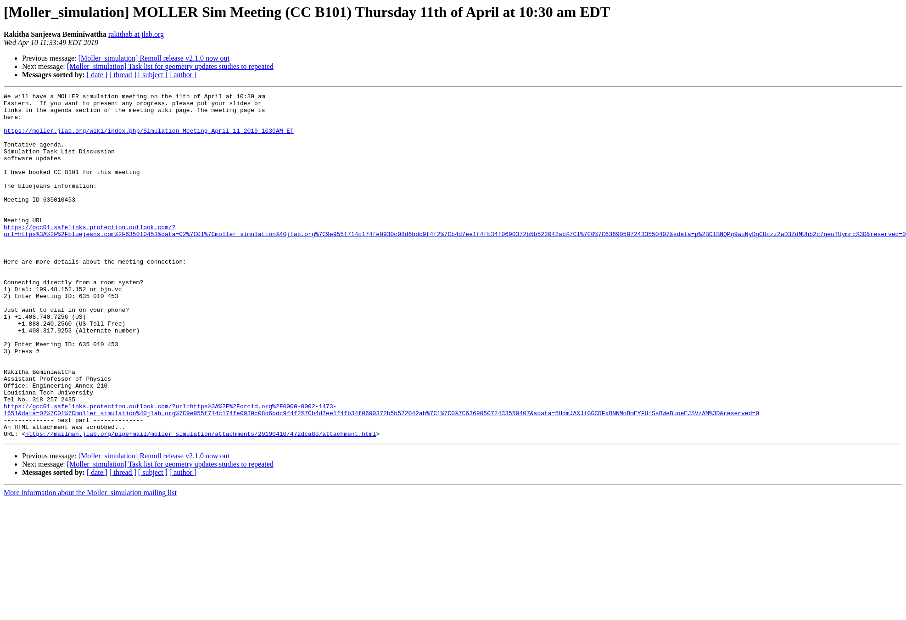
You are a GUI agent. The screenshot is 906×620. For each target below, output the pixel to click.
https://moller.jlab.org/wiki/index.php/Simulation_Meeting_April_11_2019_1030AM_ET (149, 139)
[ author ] (183, 75)
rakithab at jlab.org (136, 34)
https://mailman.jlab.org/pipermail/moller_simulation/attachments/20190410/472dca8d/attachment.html (200, 502)
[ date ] (97, 75)
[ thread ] (122, 75)
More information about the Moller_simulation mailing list (90, 561)
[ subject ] (153, 75)
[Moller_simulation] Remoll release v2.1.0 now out (153, 58)
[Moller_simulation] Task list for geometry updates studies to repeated (170, 66)
